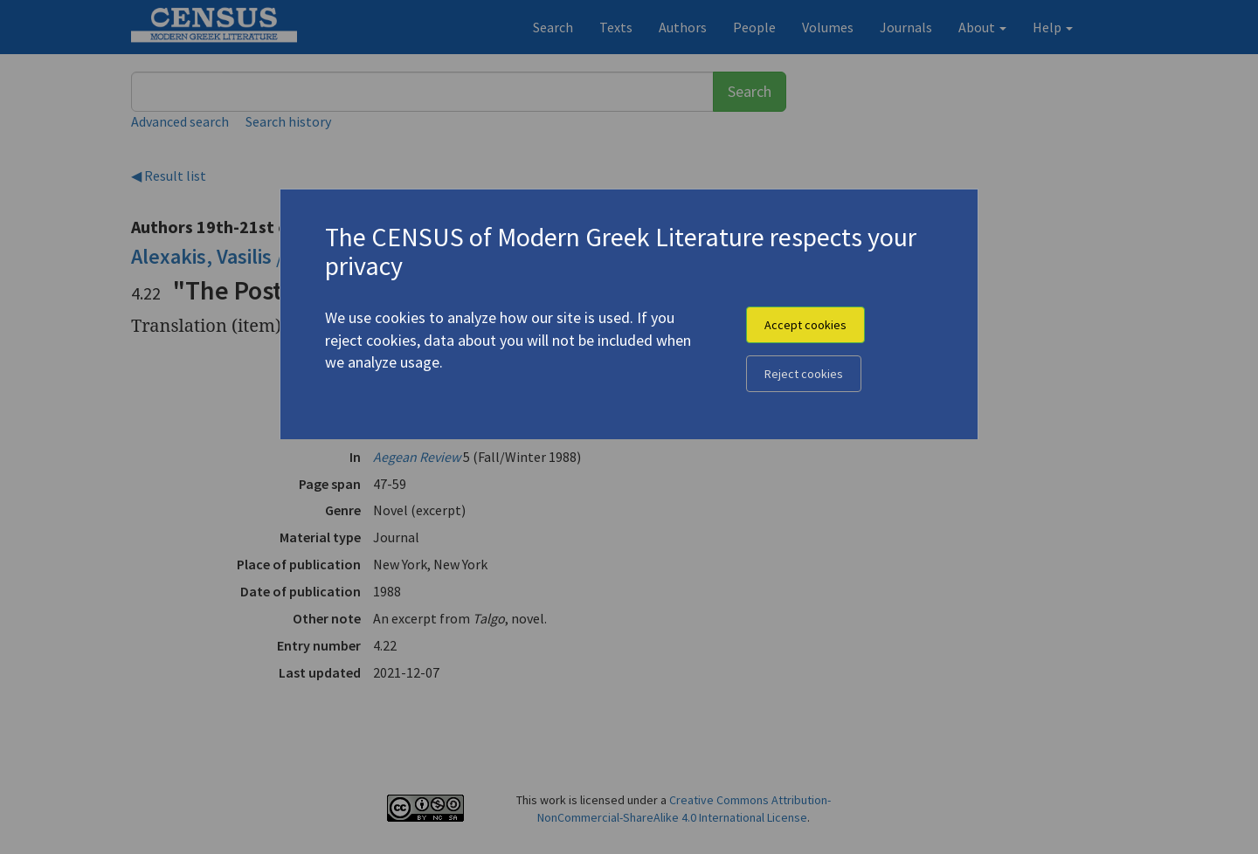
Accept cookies (805, 325)
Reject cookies (803, 374)
